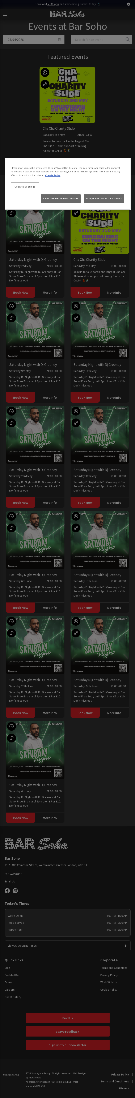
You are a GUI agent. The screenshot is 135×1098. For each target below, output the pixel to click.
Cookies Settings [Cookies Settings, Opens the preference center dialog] (24, 186)
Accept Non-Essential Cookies (104, 198)
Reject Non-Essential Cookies (60, 198)
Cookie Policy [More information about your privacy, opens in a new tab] (52, 175)
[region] (68, 184)
